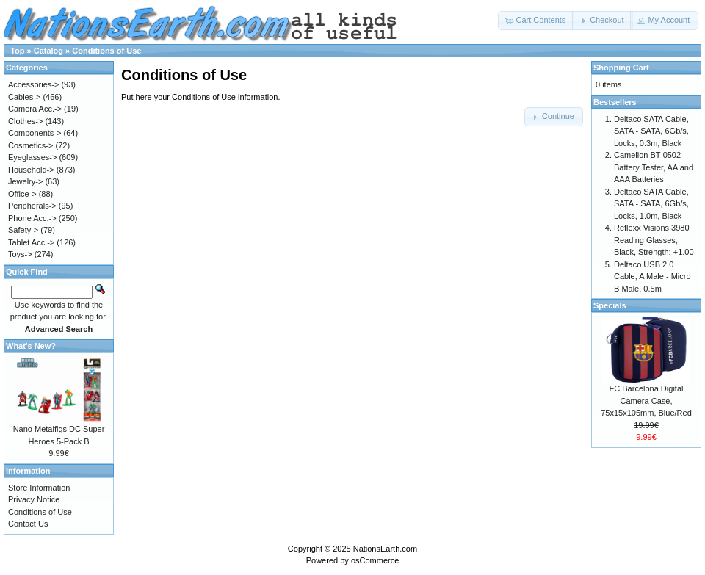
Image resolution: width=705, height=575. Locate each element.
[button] (536, 20)
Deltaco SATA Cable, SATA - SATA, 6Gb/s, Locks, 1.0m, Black (651, 203)
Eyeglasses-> (32, 157)
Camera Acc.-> (35, 108)
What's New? (31, 345)
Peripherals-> (32, 205)
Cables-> (24, 97)
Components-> (34, 133)
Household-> (31, 169)
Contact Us (28, 523)
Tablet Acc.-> (31, 242)
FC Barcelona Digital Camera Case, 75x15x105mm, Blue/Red (646, 400)
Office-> (22, 193)
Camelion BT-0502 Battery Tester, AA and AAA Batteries (653, 167)
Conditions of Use (106, 50)
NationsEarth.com (385, 548)
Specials (609, 305)
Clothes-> (25, 121)
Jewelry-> (25, 181)
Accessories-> (33, 84)
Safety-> (23, 229)
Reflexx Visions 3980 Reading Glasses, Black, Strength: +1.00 (654, 239)
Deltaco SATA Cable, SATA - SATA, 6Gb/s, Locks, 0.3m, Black (651, 131)
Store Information (39, 487)
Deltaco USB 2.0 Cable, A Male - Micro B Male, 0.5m (652, 276)
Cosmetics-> (30, 145)
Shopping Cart (621, 67)
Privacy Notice (33, 499)
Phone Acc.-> (32, 218)
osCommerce (375, 560)
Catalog (48, 50)
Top (17, 50)
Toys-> (20, 254)
